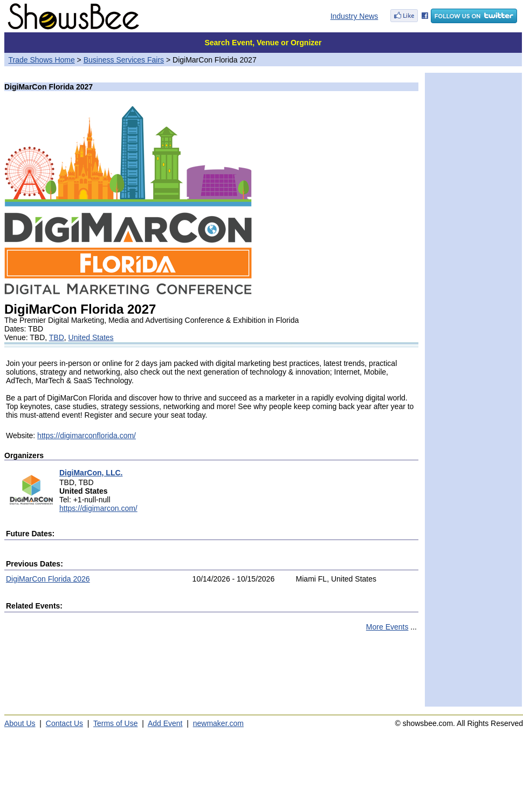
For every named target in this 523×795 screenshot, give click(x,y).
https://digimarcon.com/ (98, 508)
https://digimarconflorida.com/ (86, 435)
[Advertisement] (211, 673)
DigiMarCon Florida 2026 (48, 579)
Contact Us (64, 723)
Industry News (355, 16)
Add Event (165, 723)
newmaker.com (218, 723)
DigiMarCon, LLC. (90, 472)
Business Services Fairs (124, 60)
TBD (56, 337)
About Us (20, 723)
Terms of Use (115, 723)
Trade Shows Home (42, 60)
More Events (387, 627)
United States (91, 337)
